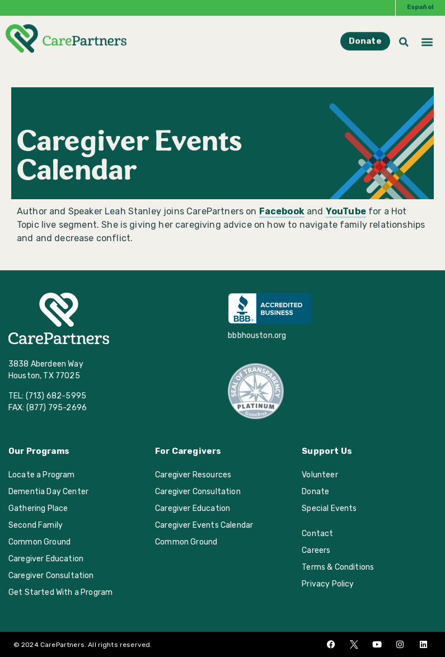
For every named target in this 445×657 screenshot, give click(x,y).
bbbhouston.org (257, 335)
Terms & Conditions (338, 567)
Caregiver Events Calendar (204, 525)
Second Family (35, 525)
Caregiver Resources (193, 475)
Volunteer (320, 475)
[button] (427, 33)
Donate (315, 491)
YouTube (346, 211)
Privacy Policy (328, 584)
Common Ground (39, 542)
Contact (317, 533)
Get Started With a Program (60, 592)
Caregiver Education (45, 559)
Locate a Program (41, 475)
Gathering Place (38, 508)
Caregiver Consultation (51, 575)
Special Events (329, 508)
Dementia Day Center (48, 491)
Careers (316, 550)
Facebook (282, 211)
